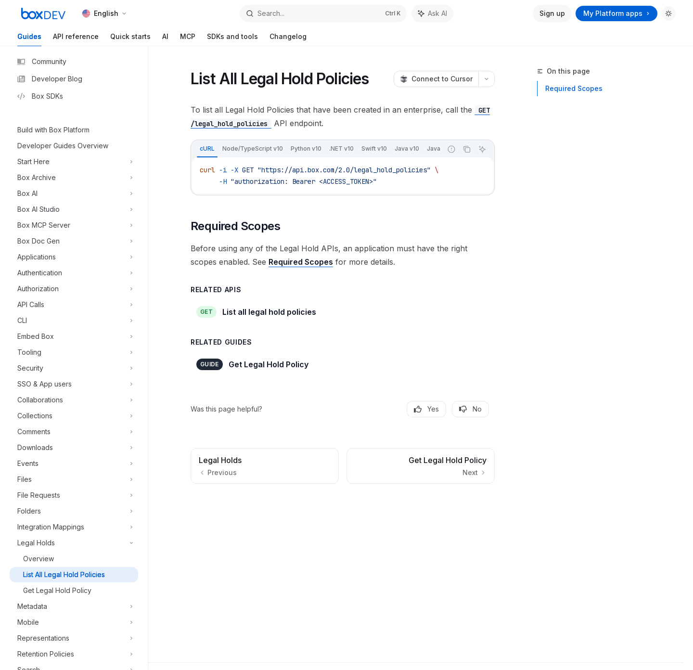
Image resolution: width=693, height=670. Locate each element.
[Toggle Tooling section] (74, 352)
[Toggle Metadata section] (74, 606)
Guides (29, 39)
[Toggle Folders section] (74, 511)
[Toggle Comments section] (74, 431)
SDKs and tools (232, 39)
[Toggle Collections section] (74, 416)
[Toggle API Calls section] (74, 304)
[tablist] (316, 149)
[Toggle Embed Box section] (74, 336)
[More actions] (486, 79)
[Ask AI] (482, 149)
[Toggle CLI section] (74, 320)
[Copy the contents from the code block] (467, 149)
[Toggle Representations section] (74, 638)
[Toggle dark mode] (668, 13)
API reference (76, 39)
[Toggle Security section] (74, 368)
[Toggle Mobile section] (74, 622)
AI (165, 39)
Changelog (288, 39)
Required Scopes (574, 88)
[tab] (207, 149)
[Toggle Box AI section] (74, 193)
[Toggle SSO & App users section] (74, 384)
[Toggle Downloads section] (74, 447)
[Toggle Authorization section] (74, 288)
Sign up (552, 13)
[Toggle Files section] (74, 479)
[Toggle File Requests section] (74, 495)
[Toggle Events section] (74, 463)
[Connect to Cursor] (436, 79)
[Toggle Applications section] (74, 257)
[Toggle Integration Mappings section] (74, 527)
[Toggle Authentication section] (74, 273)
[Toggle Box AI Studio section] (74, 209)
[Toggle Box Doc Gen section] (74, 241)
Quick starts (130, 39)
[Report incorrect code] (451, 149)
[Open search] (322, 13)
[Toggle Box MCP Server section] (74, 225)
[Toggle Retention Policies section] (74, 654)
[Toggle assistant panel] (432, 13)
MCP (187, 39)
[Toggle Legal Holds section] (74, 543)
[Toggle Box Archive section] (74, 177)
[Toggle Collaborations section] (74, 400)
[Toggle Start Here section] (74, 161)
